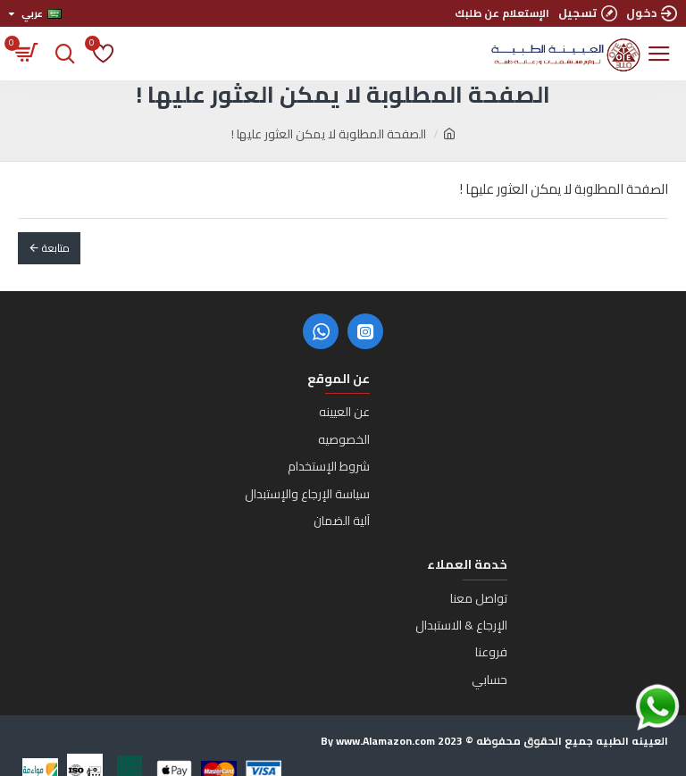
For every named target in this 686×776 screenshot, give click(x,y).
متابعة (56, 248)
